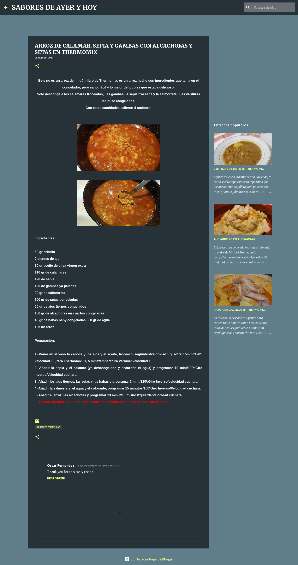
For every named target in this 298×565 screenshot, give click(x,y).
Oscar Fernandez (60, 465)
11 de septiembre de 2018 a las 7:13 (97, 465)
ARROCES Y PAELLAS (48, 427)
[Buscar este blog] (273, 7)
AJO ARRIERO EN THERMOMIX (235, 239)
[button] (37, 66)
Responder (56, 478)
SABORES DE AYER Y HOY (54, 7)
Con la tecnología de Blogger (149, 559)
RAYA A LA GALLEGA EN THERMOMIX (239, 309)
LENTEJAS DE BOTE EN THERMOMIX (239, 168)
